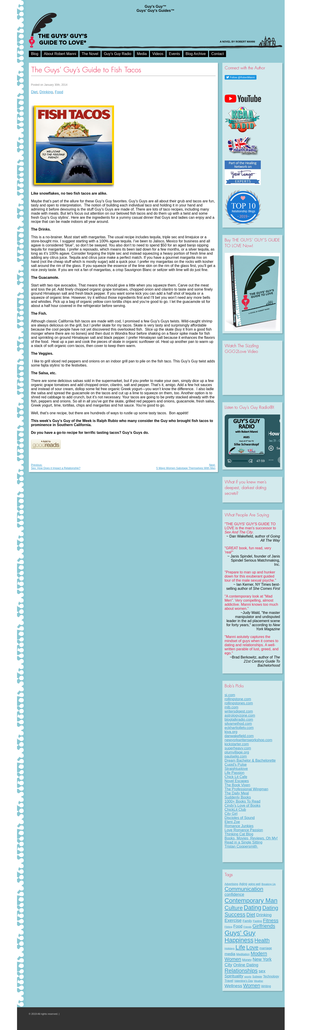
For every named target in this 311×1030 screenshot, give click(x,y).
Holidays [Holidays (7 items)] (230, 948)
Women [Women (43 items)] (251, 985)
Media (142, 54)
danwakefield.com (239, 736)
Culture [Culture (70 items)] (234, 908)
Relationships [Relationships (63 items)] (241, 970)
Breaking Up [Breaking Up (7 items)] (268, 884)
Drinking (46, 92)
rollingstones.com (239, 703)
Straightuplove (236, 769)
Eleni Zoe (232, 822)
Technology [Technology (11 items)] (271, 976)
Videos (157, 54)
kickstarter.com (237, 744)
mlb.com (231, 707)
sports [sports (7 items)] (247, 976)
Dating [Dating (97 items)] (252, 907)
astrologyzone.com (240, 715)
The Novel (90, 54)
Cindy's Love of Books (243, 805)
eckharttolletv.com (239, 728)
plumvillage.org (237, 752)
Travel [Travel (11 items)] (229, 980)
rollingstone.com (238, 699)
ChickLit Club (235, 809)
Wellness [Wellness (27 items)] (233, 985)
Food (59, 92)
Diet (34, 92)
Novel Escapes (237, 781)
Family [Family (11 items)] (247, 921)
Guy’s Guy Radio (117, 54)
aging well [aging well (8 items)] (254, 884)
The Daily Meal (237, 793)
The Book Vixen (237, 785)
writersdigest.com (239, 711)
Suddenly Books (238, 797)
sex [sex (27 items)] (262, 971)
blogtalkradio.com (239, 719)
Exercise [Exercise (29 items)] (233, 920)
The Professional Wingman (246, 789)
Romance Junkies (239, 826)
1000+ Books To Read (243, 801)
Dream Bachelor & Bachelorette (250, 760)
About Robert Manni (60, 54)
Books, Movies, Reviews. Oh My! (251, 838)
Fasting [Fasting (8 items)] (257, 921)
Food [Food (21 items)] (237, 926)
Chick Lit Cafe (236, 777)
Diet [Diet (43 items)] (250, 914)
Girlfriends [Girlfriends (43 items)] (264, 926)
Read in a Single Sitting (243, 842)
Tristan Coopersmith (241, 846)
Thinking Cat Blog (239, 834)
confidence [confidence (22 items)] (234, 894)
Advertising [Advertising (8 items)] (231, 884)
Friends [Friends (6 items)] (248, 926)
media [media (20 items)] (230, 954)
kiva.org (231, 732)
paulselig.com (236, 756)
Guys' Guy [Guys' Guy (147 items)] (240, 933)
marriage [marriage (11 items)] (265, 948)
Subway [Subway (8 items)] (257, 976)
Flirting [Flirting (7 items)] (228, 926)
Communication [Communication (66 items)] (244, 889)
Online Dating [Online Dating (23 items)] (245, 965)
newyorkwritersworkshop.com (248, 740)
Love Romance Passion (244, 830)
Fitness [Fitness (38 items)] (270, 920)
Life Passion (234, 773)
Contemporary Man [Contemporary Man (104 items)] (251, 900)
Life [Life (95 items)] (240, 947)
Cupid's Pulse (236, 764)
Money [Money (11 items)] (247, 960)
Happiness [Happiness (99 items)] (239, 940)
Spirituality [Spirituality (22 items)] (234, 976)
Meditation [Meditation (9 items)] (243, 954)
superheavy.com (238, 748)
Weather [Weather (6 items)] (258, 981)
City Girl (231, 814)
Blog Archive (196, 54)
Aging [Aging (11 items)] (243, 884)
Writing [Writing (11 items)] (266, 986)
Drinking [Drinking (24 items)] (264, 914)
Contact (217, 54)
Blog (34, 54)
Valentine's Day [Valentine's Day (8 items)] (243, 980)
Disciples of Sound (240, 818)
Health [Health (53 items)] (262, 940)
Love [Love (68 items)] (252, 947)
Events (174, 54)
